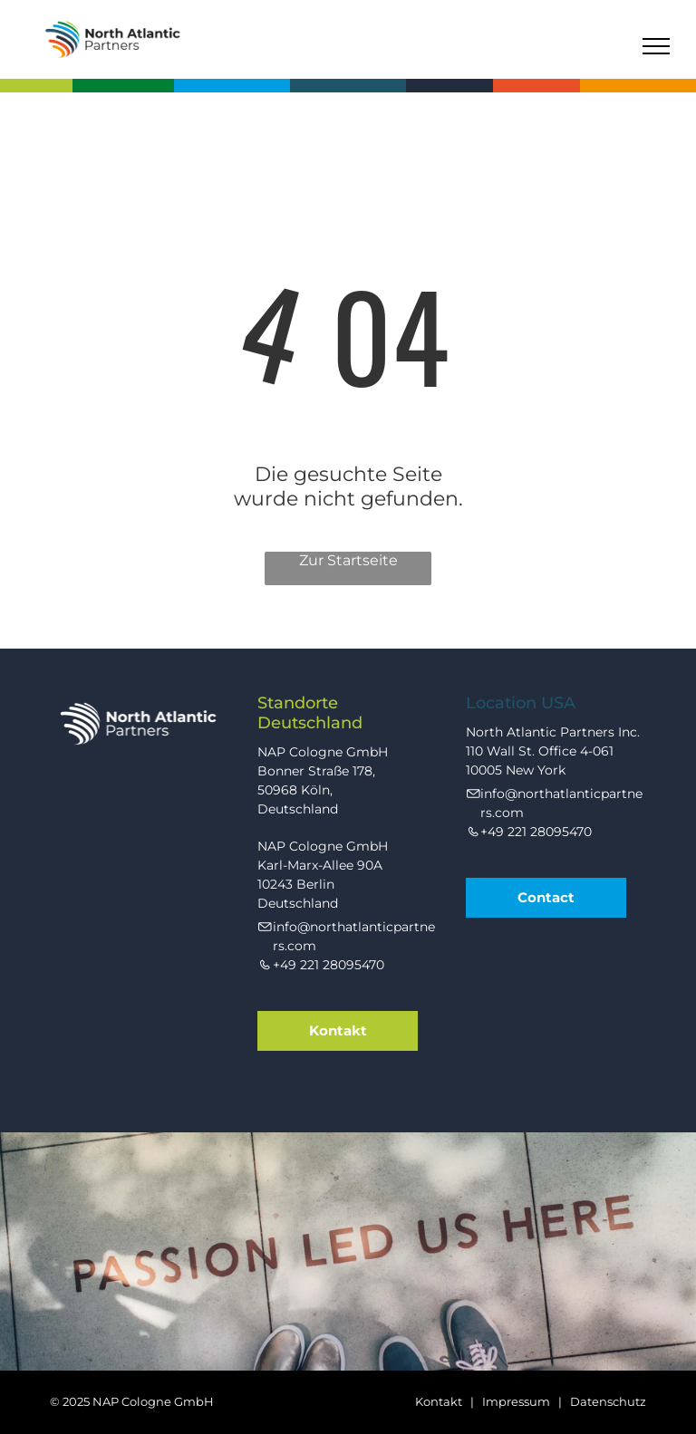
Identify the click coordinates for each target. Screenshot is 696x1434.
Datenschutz (608, 1401)
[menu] (656, 46)
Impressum (516, 1401)
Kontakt (438, 1401)
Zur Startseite (348, 560)
